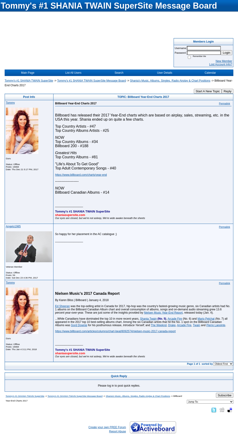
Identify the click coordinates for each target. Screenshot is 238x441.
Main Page (27, 72)
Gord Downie (79, 325)
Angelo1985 (13, 226)
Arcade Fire (175, 318)
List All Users (73, 72)
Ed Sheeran (62, 306)
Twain (196, 325)
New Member (224, 61)
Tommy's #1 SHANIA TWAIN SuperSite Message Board (91, 80)
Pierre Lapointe (215, 325)
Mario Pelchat (206, 318)
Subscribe (224, 395)
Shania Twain (148, 318)
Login (226, 52)
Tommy (10, 102)
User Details (164, 72)
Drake (171, 325)
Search (119, 72)
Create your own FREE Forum (107, 427)
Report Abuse (117, 431)
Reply (227, 91)
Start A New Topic (208, 91)
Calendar (210, 72)
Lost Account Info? (220, 64)
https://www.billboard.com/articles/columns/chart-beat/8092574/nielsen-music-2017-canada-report (115, 331)
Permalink (224, 103)
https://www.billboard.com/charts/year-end (81, 174)
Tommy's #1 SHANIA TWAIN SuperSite (29, 80)
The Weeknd (159, 325)
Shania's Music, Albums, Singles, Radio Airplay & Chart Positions (170, 80)
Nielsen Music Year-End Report (163, 312)
